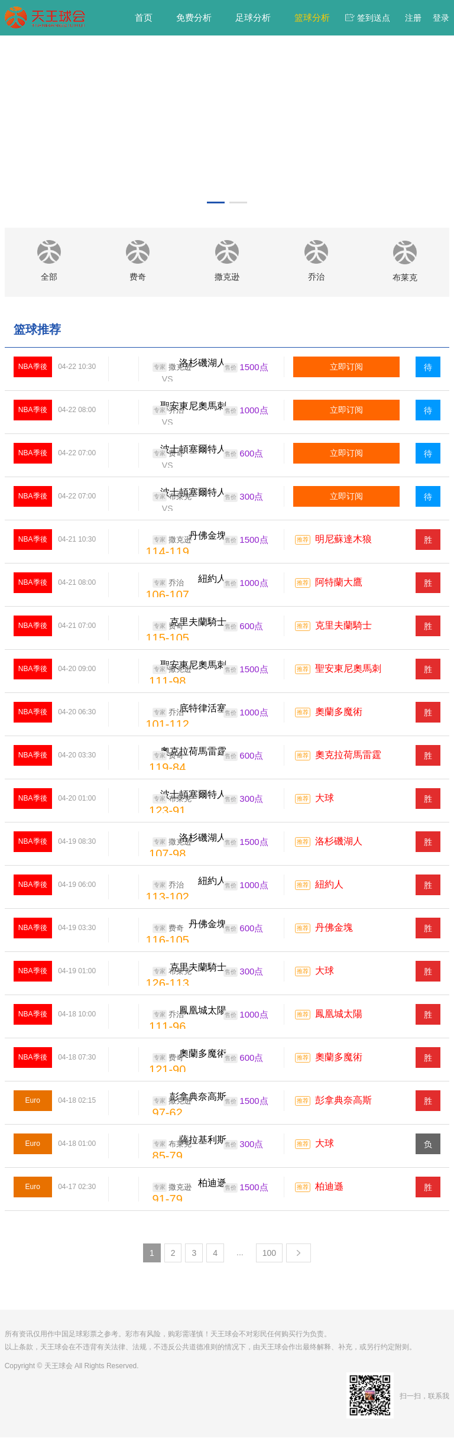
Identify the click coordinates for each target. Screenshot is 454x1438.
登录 (441, 17)
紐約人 (329, 885)
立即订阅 (346, 367)
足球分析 (253, 17)
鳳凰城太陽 (338, 1015)
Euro (32, 1101)
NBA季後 (32, 367)
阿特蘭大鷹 (338, 583)
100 (269, 1253)
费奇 (168, 454)
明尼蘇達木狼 (343, 540)
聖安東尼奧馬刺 (348, 670)
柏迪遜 (329, 1188)
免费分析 (194, 17)
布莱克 (172, 497)
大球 (324, 799)
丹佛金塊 (334, 929)
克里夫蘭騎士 (343, 626)
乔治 (168, 411)
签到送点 (373, 17)
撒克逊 (172, 368)
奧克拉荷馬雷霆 (348, 756)
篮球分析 (312, 17)
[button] (216, 202)
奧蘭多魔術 (338, 713)
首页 (144, 17)
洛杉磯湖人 (338, 842)
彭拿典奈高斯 (343, 1101)
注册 (413, 17)
